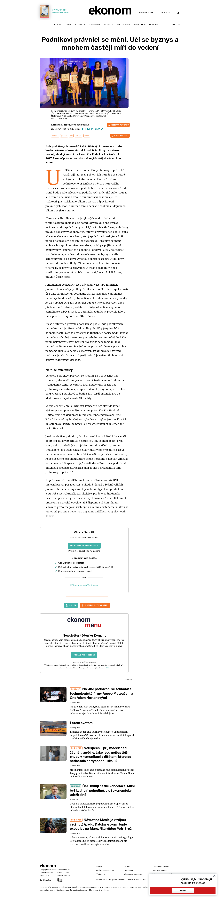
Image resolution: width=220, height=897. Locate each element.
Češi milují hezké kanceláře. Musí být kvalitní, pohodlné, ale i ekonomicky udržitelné (102, 790)
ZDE (107, 668)
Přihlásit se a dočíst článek (84, 585)
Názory (57, 25)
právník (55, 136)
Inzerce (99, 880)
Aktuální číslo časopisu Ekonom (54, 11)
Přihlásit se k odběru (84, 655)
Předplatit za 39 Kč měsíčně (84, 546)
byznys (78, 136)
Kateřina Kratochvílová (63, 124)
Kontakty (99, 866)
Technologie (94, 25)
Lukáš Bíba (62, 118)
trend (86, 136)
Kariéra (127, 866)
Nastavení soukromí (160, 870)
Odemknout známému (96, 605)
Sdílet (72, 605)
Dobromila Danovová (126, 880)
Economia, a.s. (65, 870)
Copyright (44, 870)
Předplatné (100, 874)
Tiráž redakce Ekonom (105, 870)
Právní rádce (139, 25)
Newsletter (128, 870)
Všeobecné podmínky (133, 874)
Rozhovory (80, 25)
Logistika (153, 25)
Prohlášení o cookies (160, 866)
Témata (68, 25)
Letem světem (81, 723)
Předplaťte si (146, 13)
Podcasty (108, 25)
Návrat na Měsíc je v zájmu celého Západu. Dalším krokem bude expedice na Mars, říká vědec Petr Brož (101, 824)
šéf (71, 136)
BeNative (176, 25)
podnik (64, 136)
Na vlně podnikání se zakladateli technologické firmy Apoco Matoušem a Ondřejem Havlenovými (101, 693)
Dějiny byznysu (123, 25)
